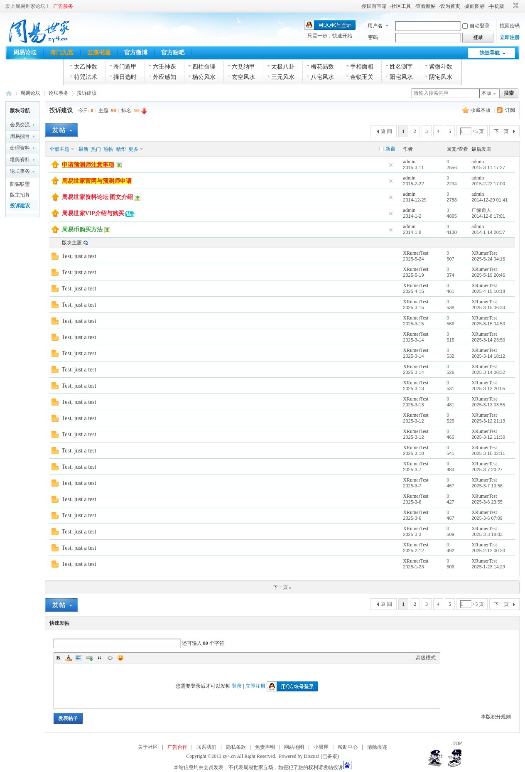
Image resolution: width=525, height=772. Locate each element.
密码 (373, 37)
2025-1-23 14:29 (488, 566)
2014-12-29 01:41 (489, 199)
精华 (121, 149)
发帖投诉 (333, 767)
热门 (96, 149)
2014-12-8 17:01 (488, 216)
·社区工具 (400, 6)
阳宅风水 (401, 77)
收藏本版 (481, 110)
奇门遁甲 (125, 67)
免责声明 (265, 747)
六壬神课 (164, 67)
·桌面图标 (474, 6)
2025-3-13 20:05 (488, 388)
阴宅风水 (440, 77)
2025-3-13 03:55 (488, 404)
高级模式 (426, 658)
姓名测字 (401, 67)
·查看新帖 (425, 6)
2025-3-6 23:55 (487, 501)
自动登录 (476, 26)
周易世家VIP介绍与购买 (93, 213)
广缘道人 (481, 210)
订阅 (510, 110)
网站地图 (294, 747)
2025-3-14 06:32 (488, 372)
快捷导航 (490, 53)
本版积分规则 (496, 717)
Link (89, 658)
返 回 (386, 131)
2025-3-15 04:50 (488, 323)
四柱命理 (204, 67)
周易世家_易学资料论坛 (8, 93)
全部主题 (59, 149)
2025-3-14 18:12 (488, 356)
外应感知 (164, 77)
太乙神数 (85, 67)
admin (409, 162)
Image (79, 658)
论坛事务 (59, 93)
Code (110, 658)
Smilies (120, 658)
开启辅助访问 (508, 6)
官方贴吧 (172, 52)
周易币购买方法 (82, 229)
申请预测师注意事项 (88, 165)
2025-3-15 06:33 (488, 307)
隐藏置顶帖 (390, 164)
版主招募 (20, 195)
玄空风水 (243, 77)
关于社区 (148, 747)
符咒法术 (85, 77)
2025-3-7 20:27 (487, 469)
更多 (133, 149)
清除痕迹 (377, 747)
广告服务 (63, 6)
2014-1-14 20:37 (488, 232)
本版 (486, 93)
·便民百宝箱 (374, 6)
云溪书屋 (98, 52)
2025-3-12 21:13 (488, 420)
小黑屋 (321, 747)
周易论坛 (25, 52)
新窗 (390, 149)
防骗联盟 (20, 184)
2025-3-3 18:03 (487, 534)
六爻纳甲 (243, 67)
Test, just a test (79, 256)
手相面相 (361, 67)
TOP (457, 743)
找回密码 (510, 26)
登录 (237, 686)
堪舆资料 (20, 159)
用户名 (375, 26)
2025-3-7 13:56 (487, 485)
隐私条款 (236, 747)
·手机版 (496, 6)
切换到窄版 (515, 6)
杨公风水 (204, 77)
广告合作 (177, 747)
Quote (100, 658)
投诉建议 (87, 93)
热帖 (108, 149)
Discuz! (311, 756)
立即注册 (510, 37)
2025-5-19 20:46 (488, 275)
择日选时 (125, 77)
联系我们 (206, 747)
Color (68, 658)
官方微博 (135, 52)
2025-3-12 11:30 (488, 437)
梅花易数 (322, 67)
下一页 (501, 131)
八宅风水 (322, 77)
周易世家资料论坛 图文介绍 (97, 197)
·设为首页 (449, 6)
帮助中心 (348, 747)
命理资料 (20, 148)
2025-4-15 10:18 (488, 291)
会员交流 (20, 125)
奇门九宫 (62, 52)
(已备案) (330, 756)
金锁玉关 (361, 77)
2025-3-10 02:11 (488, 453)
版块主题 (72, 243)
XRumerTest (415, 253)
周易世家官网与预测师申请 (97, 181)
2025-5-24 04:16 (488, 258)
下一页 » (282, 587)
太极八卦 (282, 67)
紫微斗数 (440, 67)
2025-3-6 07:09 (487, 518)
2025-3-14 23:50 (488, 339)
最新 (83, 149)
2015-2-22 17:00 (488, 183)
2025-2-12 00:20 (488, 550)
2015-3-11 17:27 (488, 167)
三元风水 (282, 77)
